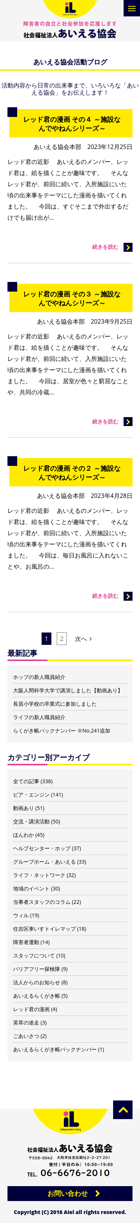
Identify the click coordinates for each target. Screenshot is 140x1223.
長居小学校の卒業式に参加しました (55, 703)
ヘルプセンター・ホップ (42, 848)
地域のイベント (31, 888)
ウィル (21, 915)
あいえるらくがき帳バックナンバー (55, 1049)
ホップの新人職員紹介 (39, 676)
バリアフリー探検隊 (36, 968)
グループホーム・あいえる (44, 861)
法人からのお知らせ (36, 982)
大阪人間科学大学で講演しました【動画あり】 (68, 690)
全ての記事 (26, 781)
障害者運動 (26, 942)
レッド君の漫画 (31, 1009)
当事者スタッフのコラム (42, 901)
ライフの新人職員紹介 (39, 717)
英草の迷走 (26, 1022)
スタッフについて (34, 955)
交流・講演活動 (31, 821)
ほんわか (23, 834)
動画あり (23, 807)
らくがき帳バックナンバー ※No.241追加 (61, 730)
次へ (83, 639)
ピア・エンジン (31, 794)
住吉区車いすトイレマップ (44, 928)
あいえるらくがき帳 (36, 995)
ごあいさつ (26, 1035)
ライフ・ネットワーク (39, 875)
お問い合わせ (67, 1193)
